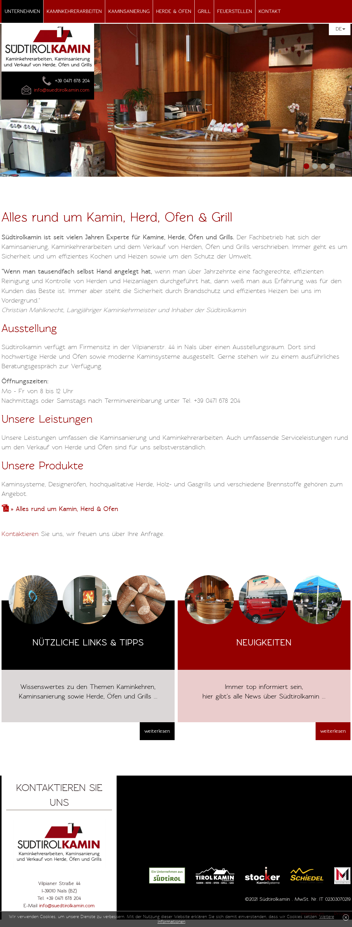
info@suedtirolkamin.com (67, 905)
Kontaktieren (21, 534)
